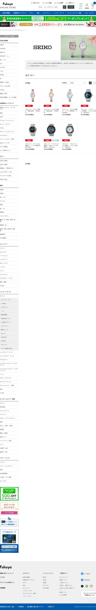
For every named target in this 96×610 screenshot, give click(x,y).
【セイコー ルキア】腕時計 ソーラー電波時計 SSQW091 (69, 111)
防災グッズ (3, 437)
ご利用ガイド (70, 3)
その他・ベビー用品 (5, 477)
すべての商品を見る (6, 348)
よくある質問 (58, 3)
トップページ (3, 30)
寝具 (1, 422)
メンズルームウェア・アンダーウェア (9, 364)
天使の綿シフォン (6, 318)
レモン (2, 71)
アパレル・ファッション (7, 120)
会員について (63, 592)
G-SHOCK (4, 337)
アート (2, 444)
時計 (1, 389)
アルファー (4, 344)
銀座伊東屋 (4, 314)
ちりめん (2, 67)
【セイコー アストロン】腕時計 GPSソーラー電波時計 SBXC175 (51, 145)
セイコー (25, 30)
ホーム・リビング (5, 124)
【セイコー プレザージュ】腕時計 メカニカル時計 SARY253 (88, 111)
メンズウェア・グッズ (6, 352)
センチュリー (4, 326)
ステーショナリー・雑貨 (7, 139)
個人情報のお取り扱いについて (35, 606)
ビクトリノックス (6, 299)
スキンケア (3, 252)
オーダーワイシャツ (5, 381)
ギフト (2, 156)
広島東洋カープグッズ (6, 103)
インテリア (3, 414)
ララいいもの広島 (5, 86)
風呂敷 (2, 429)
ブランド (20, 30)
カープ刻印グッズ (5, 150)
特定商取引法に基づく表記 (7, 606)
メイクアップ (4, 259)
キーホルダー (4, 135)
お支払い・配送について (66, 585)
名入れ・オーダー (5, 143)
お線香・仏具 (4, 448)
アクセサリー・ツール (6, 278)
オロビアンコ (4, 307)
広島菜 (2, 75)
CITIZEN (3, 341)
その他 (2, 89)
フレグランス (4, 274)
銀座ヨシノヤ (4, 329)
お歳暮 (44, 582)
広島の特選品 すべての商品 (8, 97)
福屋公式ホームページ (6, 573)
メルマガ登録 (47, 3)
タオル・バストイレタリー (7, 418)
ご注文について (64, 582)
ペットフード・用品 (5, 440)
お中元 (44, 580)
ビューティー (4, 244)
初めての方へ (35, 3)
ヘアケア (2, 267)
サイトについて (64, 577)
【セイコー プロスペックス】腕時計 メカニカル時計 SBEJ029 (69, 145)
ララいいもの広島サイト (7, 582)
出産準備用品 (4, 473)
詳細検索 (71, 7)
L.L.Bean (3, 303)
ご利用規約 (21, 606)
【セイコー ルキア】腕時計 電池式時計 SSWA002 (51, 111)
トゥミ (3, 311)
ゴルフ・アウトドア (5, 378)
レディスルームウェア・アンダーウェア (9, 369)
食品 (1, 113)
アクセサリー (4, 359)
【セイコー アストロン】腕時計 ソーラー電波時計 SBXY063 (33, 145)
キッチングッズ (4, 410)
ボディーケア (4, 263)
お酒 (1, 116)
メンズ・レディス (12, 30)
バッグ (2, 374)
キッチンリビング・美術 (7, 399)
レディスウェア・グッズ (7, 356)
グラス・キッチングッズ (7, 131)
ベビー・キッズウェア (6, 466)
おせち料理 (46, 588)
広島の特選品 (4, 40)
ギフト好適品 (4, 146)
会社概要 (2, 577)
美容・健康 (3, 282)
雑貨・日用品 (4, 433)
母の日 (44, 577)
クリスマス (46, 585)
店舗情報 (2, 588)
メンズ (2, 270)
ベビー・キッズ (4, 458)
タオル (2, 128)
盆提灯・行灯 (4, 452)
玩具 (1, 469)
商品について (63, 580)
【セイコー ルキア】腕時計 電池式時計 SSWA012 (32, 111)
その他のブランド (6, 322)
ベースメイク (4, 255)
